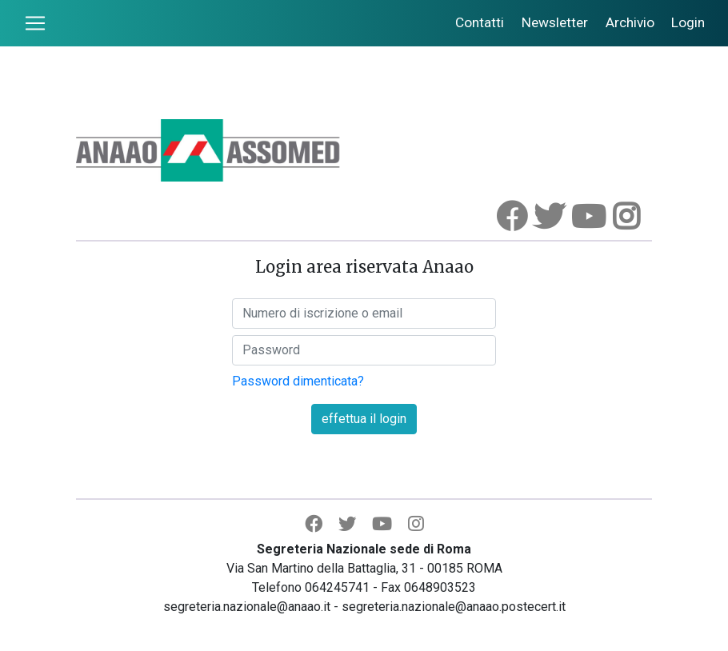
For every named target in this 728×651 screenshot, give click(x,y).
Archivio (630, 22)
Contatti (479, 22)
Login (688, 22)
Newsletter (555, 22)
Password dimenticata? (298, 381)
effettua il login (364, 418)
